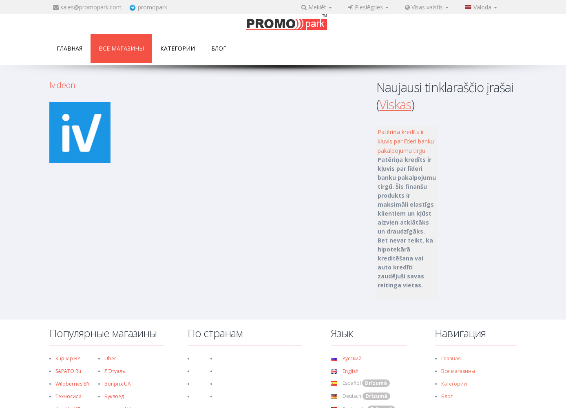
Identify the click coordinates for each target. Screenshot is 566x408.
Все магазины (121, 48)
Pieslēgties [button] (368, 7)
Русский (346, 358)
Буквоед (114, 396)
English (344, 371)
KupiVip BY (67, 358)
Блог (218, 48)
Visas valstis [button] (427, 7)
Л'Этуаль (114, 371)
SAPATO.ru (68, 371)
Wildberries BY (72, 383)
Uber (110, 358)
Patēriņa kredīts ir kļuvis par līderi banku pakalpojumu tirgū (406, 141)
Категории (177, 48)
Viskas (395, 104)
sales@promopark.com (91, 7)
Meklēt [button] (316, 7)
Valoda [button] (481, 7)
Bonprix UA (117, 383)
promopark (152, 7)
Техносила (68, 396)
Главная (69, 48)
